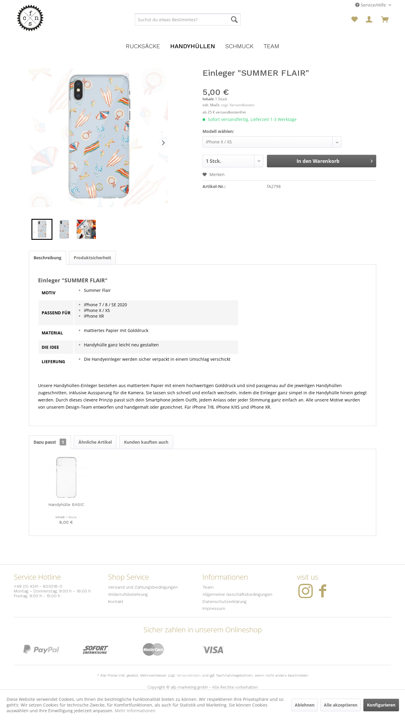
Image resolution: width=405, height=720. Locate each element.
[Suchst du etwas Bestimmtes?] (188, 19)
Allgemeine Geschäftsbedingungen (237, 594)
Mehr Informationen (135, 710)
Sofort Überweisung (96, 649)
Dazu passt (50, 442)
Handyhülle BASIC (66, 504)
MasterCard (153, 649)
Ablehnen (305, 705)
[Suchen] (234, 19)
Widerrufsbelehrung (128, 594)
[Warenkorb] (385, 19)
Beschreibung (47, 257)
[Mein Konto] (369, 19)
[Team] (271, 46)
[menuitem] (188, 19)
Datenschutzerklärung (224, 601)
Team (208, 587)
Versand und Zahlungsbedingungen (143, 587)
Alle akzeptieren (340, 705)
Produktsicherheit (92, 257)
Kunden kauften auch (146, 442)
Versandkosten (189, 675)
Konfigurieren (381, 705)
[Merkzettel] (354, 19)
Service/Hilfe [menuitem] (371, 5)
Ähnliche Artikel (95, 442)
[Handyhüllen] (192, 46)
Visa (213, 649)
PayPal (41, 649)
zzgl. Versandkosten (237, 104)
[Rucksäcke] (143, 46)
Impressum (213, 608)
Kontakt (115, 601)
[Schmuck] (239, 46)
